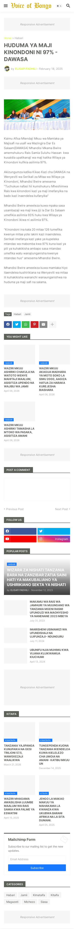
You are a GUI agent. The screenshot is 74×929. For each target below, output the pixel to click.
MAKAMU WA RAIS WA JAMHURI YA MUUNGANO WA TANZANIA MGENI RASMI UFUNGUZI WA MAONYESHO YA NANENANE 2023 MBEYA (49, 609)
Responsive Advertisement (37, 24)
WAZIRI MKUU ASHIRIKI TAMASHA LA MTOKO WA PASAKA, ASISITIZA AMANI (19, 430)
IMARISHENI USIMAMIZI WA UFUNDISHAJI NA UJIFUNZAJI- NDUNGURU (48, 633)
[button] (5, 6)
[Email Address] (37, 859)
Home (7, 38)
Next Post (61, 509)
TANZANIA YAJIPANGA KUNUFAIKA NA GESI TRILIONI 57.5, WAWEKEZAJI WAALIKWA (19, 753)
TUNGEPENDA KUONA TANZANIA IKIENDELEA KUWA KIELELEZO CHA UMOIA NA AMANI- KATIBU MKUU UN (54, 754)
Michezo (29, 901)
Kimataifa (39, 895)
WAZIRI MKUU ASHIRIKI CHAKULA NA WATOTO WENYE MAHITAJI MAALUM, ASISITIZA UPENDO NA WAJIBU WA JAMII (19, 377)
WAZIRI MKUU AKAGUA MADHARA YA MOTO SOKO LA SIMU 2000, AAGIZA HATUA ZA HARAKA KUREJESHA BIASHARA (53, 379)
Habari (19, 38)
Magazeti (12, 901)
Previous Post (15, 509)
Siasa (44, 901)
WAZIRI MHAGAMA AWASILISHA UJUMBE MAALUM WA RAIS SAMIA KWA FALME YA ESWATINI (19, 806)
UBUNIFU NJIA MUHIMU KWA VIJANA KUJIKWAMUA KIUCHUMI (49, 653)
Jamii (27, 314)
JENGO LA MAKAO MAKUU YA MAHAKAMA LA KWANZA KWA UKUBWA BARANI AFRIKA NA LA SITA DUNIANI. (52, 809)
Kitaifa (55, 895)
